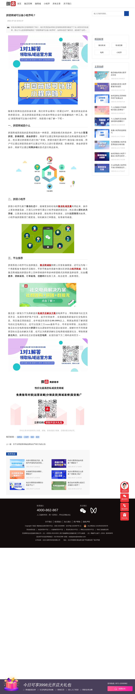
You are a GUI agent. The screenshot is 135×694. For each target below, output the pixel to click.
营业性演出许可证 (72, 529)
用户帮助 (77, 522)
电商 (32, 437)
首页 (19, 4)
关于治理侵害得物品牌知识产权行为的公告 (29, 444)
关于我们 (67, 4)
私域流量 (119, 45)
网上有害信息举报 (93, 537)
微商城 (38, 4)
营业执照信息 (31, 529)
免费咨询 (120, 689)
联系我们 (58, 522)
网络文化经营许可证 (87, 529)
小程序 (47, 4)
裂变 (37, 437)
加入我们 (67, 522)
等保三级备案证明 (102, 529)
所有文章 (57, 4)
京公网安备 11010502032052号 (98, 526)
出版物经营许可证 (57, 529)
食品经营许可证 (43, 529)
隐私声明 (86, 522)
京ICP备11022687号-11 (73, 526)
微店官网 (28, 4)
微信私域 (101, 45)
